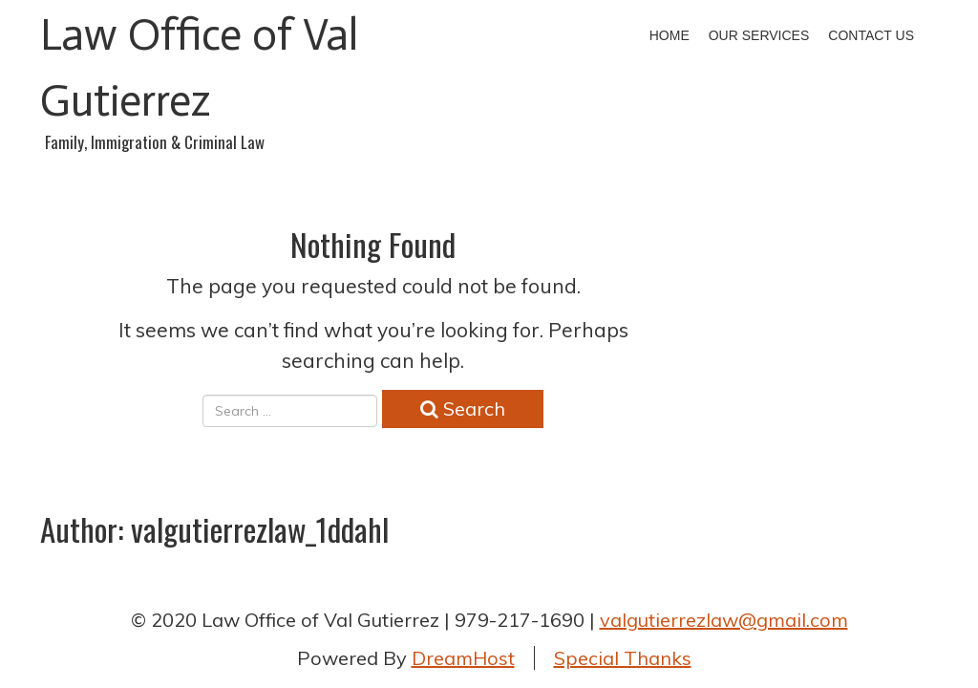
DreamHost (463, 658)
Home (669, 35)
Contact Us (871, 35)
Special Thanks (622, 658)
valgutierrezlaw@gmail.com (724, 620)
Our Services (759, 35)
